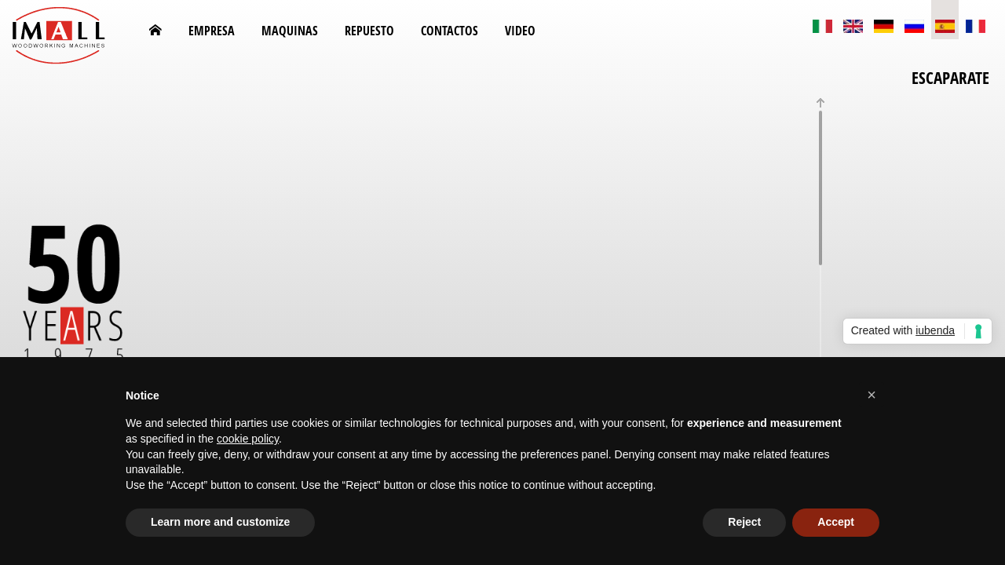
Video (520, 30)
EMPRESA (211, 30)
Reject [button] (744, 522)
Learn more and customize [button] (220, 522)
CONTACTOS (449, 30)
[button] (871, 394)
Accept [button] (835, 522)
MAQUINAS (289, 30)
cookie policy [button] (248, 438)
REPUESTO (369, 30)
